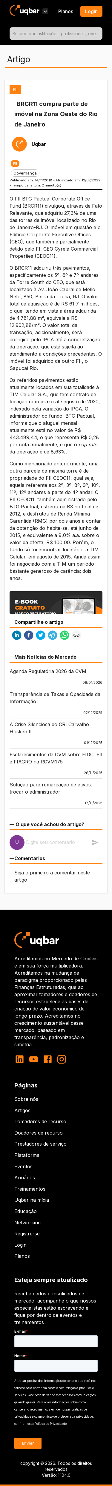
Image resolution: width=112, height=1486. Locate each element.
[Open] (99, 33)
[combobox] (56, 33)
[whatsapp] (64, 635)
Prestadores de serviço (40, 1144)
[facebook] (28, 635)
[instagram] (61, 1059)
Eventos (23, 1166)
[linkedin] (17, 635)
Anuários (24, 1178)
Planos (65, 11)
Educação (25, 1211)
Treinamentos (29, 1189)
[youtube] (33, 1059)
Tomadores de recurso (40, 1121)
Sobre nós (26, 1099)
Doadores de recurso (38, 1133)
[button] (15, 163)
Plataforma (26, 1155)
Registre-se (27, 1234)
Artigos (22, 1110)
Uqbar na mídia (31, 1200)
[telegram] (52, 635)
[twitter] (40, 635)
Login (20, 1245)
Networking (27, 1223)
